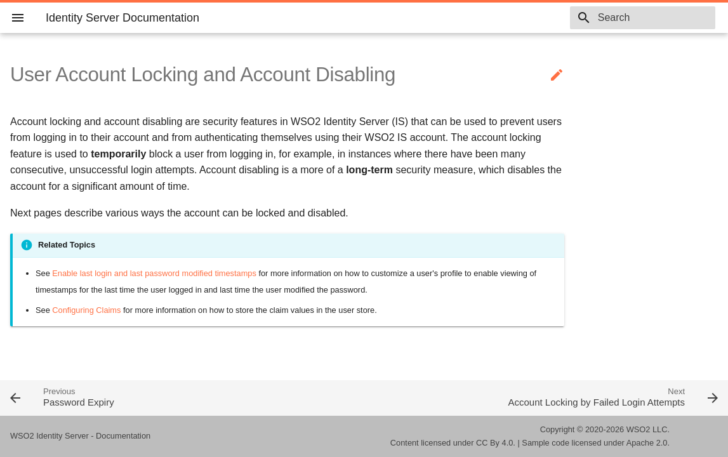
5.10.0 (540, 18)
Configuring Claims (86, 310)
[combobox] (642, 17)
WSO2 (638, 429)
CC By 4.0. (495, 442)
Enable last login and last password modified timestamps (154, 273)
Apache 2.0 (647, 442)
